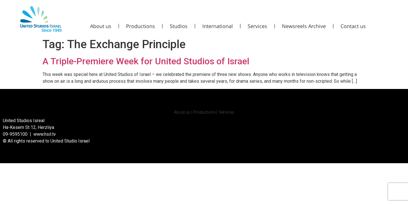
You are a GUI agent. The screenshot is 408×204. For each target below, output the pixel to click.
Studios (179, 26)
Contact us (353, 26)
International (217, 26)
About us (100, 26)
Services (257, 26)
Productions (140, 26)
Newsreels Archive (304, 26)
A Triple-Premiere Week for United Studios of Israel (145, 61)
